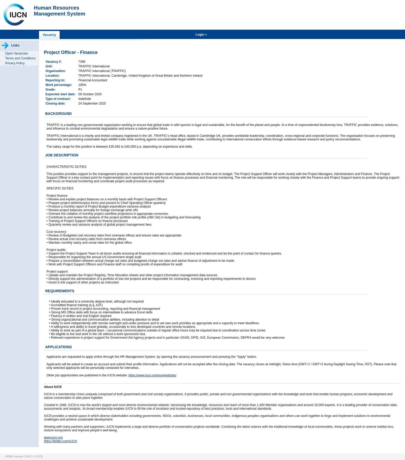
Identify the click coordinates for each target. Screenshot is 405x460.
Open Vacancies (16, 53)
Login (200, 34)
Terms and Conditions (20, 58)
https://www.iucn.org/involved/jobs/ (152, 375)
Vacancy (49, 35)
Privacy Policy (15, 63)
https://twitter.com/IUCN (60, 441)
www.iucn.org (53, 437)
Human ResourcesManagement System (59, 11)
